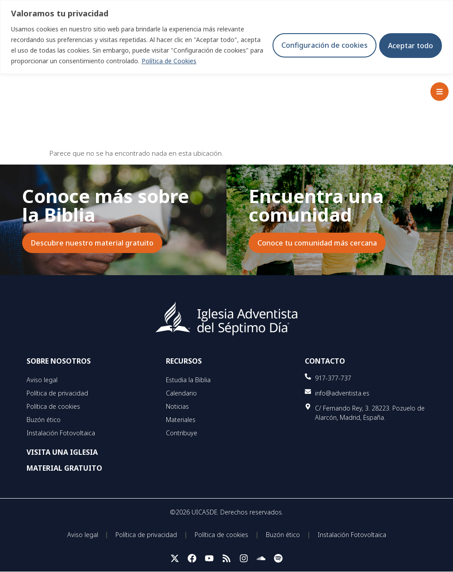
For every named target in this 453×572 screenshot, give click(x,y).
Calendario (181, 393)
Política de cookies (53, 406)
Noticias (177, 406)
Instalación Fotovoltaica (61, 433)
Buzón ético (44, 419)
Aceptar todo (409, 45)
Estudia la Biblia (188, 380)
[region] (226, 37)
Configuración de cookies (321, 45)
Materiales (181, 419)
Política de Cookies (183, 61)
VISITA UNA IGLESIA (62, 452)
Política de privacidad (57, 393)
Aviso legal (42, 380)
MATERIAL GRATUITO (64, 468)
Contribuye (181, 433)
